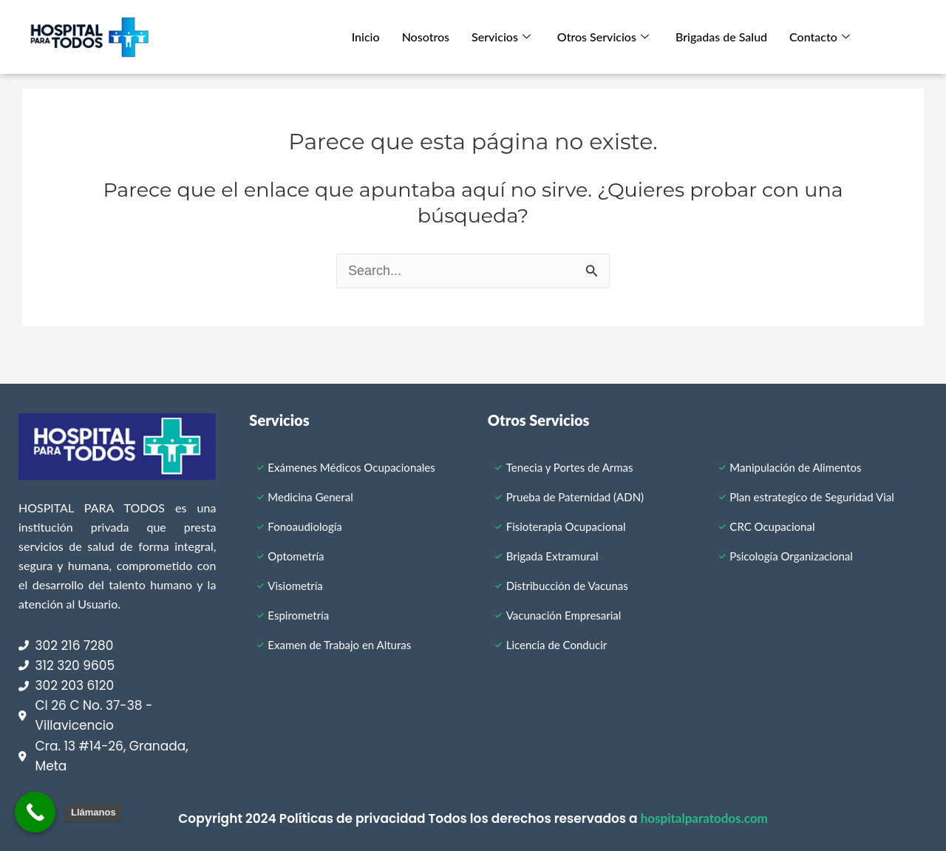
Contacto (819, 37)
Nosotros (425, 37)
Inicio (366, 37)
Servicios (501, 37)
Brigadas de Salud (721, 37)
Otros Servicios (603, 37)
